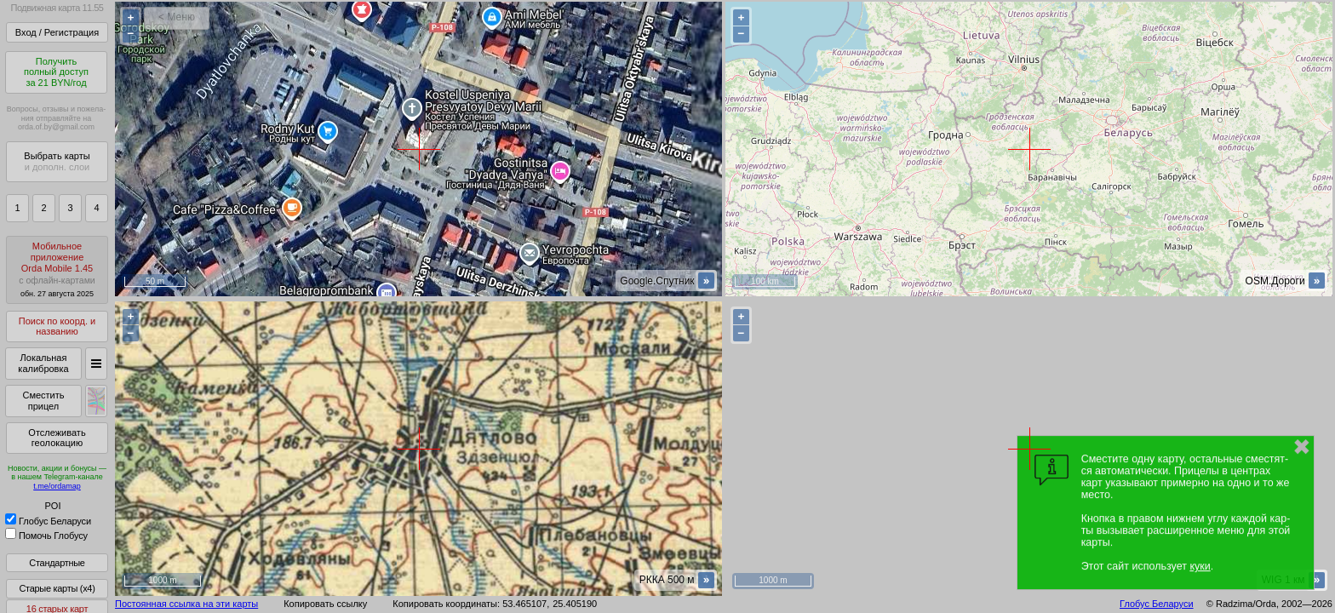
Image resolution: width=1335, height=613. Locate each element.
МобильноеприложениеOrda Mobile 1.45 (57, 269)
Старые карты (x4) (57, 588)
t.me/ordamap (57, 486)
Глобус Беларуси (48, 521)
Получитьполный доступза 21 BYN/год (56, 72)
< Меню (176, 17)
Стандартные (56, 563)
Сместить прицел (43, 400)
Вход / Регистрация (57, 32)
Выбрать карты (56, 161)
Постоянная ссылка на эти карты (186, 604)
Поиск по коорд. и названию (57, 326)
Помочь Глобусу (46, 535)
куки (1199, 566)
